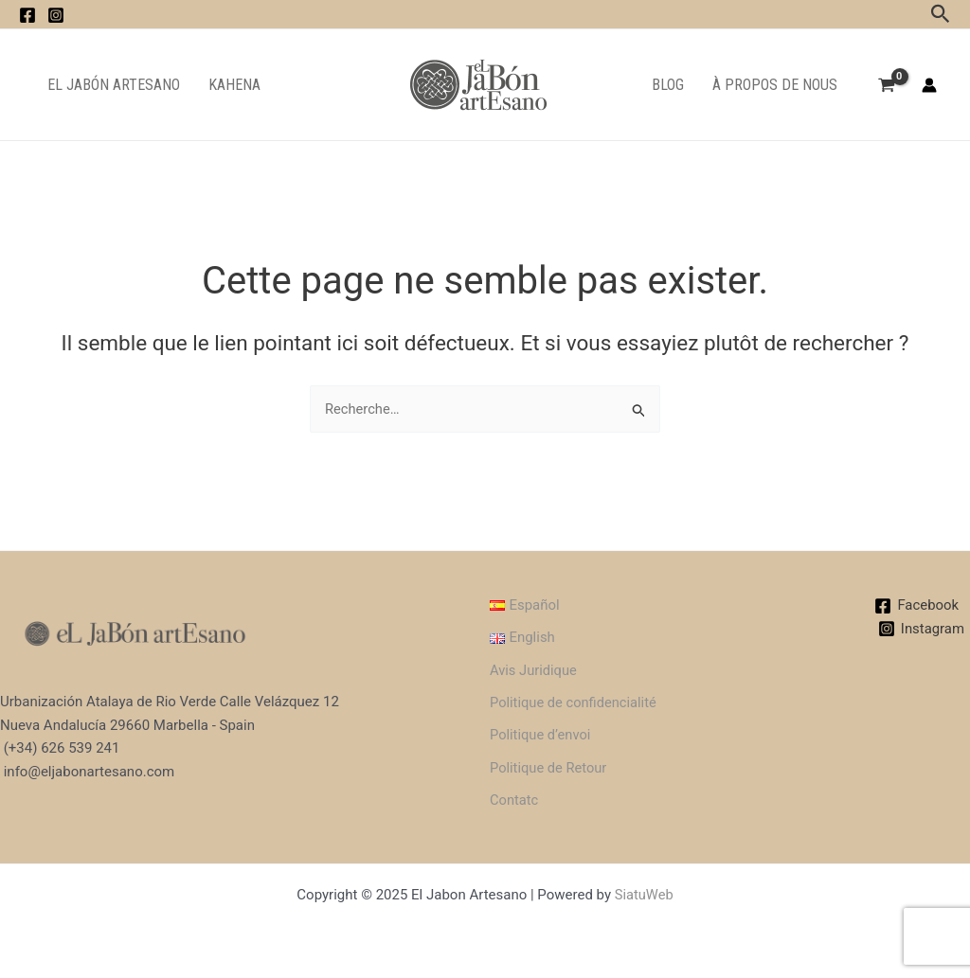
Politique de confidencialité (570, 700)
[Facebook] (916, 603)
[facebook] (27, 15)
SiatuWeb (644, 894)
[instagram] (55, 15)
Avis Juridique (529, 667)
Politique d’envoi (536, 733)
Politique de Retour (544, 766)
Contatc (509, 799)
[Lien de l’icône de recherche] (940, 14)
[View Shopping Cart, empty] (887, 86)
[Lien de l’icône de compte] (929, 85)
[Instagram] (920, 626)
